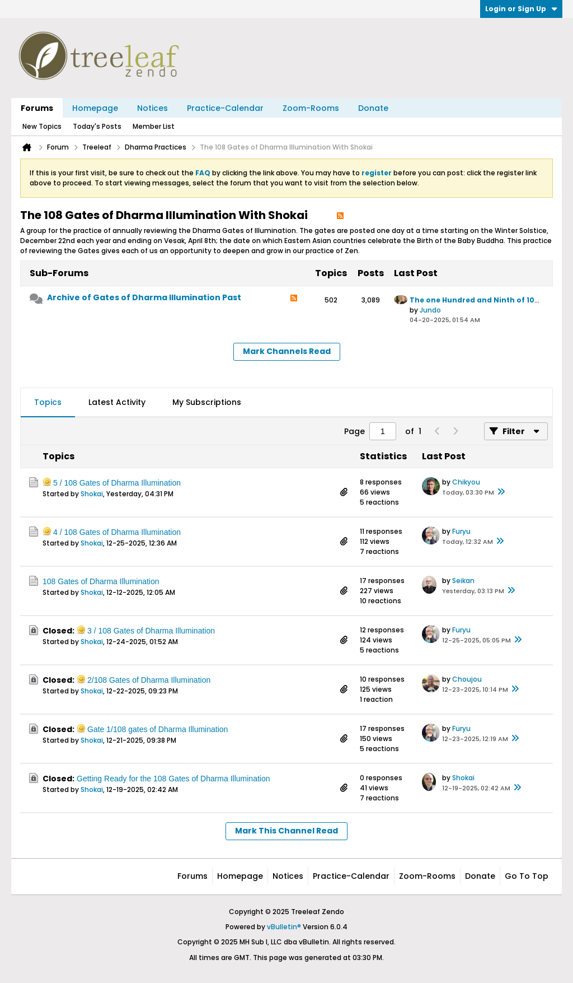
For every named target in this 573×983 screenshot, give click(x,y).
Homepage (95, 108)
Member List (154, 126)
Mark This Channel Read (286, 830)
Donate (373, 108)
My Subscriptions (206, 402)
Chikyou (466, 482)
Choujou (467, 679)
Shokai (92, 494)
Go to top (526, 876)
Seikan (463, 580)
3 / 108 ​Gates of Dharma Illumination (151, 630)
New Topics (42, 126)
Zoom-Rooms (311, 108)
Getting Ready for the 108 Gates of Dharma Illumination (173, 778)
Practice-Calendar (225, 108)
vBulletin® (284, 926)
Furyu (461, 531)
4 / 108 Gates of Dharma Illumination (117, 532)
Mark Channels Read (287, 351)
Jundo (430, 310)
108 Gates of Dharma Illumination (101, 581)
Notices (152, 108)
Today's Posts (97, 126)
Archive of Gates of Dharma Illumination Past (144, 297)
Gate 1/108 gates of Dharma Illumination (157, 729)
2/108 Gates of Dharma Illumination (148, 679)
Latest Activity (116, 402)
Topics (48, 402)
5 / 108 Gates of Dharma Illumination (117, 482)
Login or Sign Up (521, 8)
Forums (37, 108)
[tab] (48, 402)
